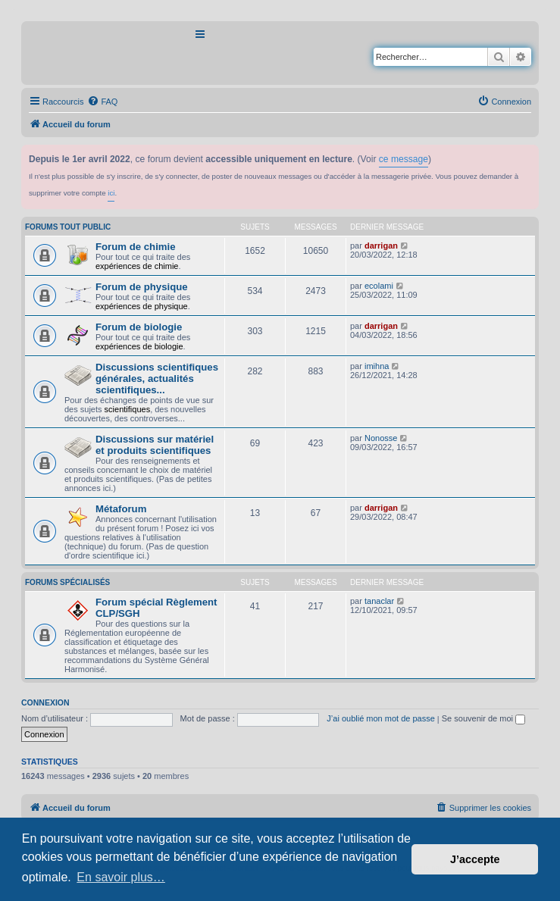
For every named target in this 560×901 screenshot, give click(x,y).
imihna (376, 366)
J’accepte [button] (475, 859)
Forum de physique (141, 287)
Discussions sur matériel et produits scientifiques (154, 444)
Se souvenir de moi (483, 718)
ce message (403, 159)
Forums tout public (68, 227)
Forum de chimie (135, 246)
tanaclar (379, 600)
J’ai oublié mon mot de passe (380, 718)
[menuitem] (102, 101)
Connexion (45, 702)
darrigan (381, 245)
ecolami (378, 285)
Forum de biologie (138, 327)
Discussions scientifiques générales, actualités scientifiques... (156, 378)
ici (111, 193)
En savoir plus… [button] (121, 877)
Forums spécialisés (67, 582)
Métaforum (120, 509)
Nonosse (380, 438)
